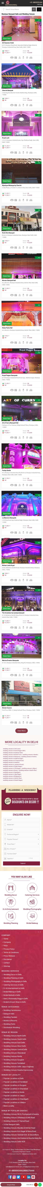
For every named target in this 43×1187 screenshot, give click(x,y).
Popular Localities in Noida (14, 1092)
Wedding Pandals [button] (10, 1017)
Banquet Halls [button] (9, 1014)
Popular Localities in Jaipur (14, 1096)
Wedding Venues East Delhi (14, 1043)
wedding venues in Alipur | (29, 768)
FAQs (6, 946)
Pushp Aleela (6, 470)
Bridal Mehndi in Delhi (12, 995)
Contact (7, 963)
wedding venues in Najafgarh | (12, 772)
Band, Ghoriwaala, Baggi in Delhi (16, 999)
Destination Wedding (12, 1027)
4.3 (38, 590)
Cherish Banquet (7, 90)
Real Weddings (35, 1149)
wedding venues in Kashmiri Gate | (13, 752)
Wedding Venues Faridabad (14, 1063)
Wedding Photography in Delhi (15, 981)
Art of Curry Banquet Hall (10, 423)
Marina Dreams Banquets (10, 660)
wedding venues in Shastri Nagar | (13, 780)
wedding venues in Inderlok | (11, 762)
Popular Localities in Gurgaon (15, 1085)
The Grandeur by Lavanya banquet (13, 613)
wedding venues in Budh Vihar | (28, 770)
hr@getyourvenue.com (29, 1154)
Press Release (9, 956)
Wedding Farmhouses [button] (12, 1010)
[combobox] (21, 834)
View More (22, 731)
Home (6, 939)
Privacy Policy (9, 949)
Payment (22, 1151)
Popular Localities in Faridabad (15, 1082)
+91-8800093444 (36, 2)
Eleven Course (7, 708)
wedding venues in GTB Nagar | (12, 768)
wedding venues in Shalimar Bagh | (13, 758)
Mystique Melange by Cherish (11, 185)
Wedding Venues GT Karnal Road (16, 1121)
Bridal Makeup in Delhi (12, 992)
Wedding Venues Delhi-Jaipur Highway (19, 1067)
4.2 (38, 68)
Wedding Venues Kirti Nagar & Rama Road (20, 1131)
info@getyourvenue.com (31, 1167)
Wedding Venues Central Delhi (15, 1049)
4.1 (38, 638)
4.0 (38, 543)
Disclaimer (8, 959)
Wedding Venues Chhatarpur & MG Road (19, 1118)
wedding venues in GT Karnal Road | (13, 760)
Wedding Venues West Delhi (15, 1046)
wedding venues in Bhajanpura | (12, 776)
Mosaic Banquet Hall (9, 280)
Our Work (27, 1149)
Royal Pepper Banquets (9, 375)
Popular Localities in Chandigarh (16, 1099)
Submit (22, 863)
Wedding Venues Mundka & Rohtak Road (19, 1128)
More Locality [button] (9, 1106)
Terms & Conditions (11, 952)
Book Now (6, 38)
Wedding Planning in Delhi (13, 978)
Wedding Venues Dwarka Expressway (18, 1070)
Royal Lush (5, 138)
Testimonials (19, 1149)
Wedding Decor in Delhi (13, 975)
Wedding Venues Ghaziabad (14, 1053)
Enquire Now (11, 1185)
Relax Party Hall (7, 328)
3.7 (38, 20)
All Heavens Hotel (8, 43)
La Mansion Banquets (9, 518)
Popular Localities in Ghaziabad (16, 1089)
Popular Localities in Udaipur (15, 1102)
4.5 (38, 115)
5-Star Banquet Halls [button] (12, 1125)
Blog (12, 1149)
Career (28, 1151)
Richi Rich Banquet (8, 233)
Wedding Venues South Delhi (15, 1039)
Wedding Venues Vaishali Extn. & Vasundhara (21, 1135)
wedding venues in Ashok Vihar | (12, 778)
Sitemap (7, 966)
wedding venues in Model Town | (13, 754)
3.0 (38, 685)
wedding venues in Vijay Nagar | (12, 774)
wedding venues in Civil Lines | (12, 748)
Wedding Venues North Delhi (15, 1036)
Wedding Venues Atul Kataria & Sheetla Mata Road (23, 1138)
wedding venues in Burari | (11, 770)
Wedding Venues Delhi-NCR (14, 1142)
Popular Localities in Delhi (14, 1078)
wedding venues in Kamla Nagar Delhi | (14, 750)
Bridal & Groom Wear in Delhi (15, 1002)
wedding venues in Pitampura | (12, 756)
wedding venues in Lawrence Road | (13, 764)
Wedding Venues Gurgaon (14, 1060)
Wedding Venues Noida (13, 1056)
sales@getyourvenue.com (14, 1167)
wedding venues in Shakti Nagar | (13, 766)
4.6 (38, 210)
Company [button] (7, 942)
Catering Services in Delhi (13, 985)
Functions (15, 1151)
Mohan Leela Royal (8, 565)
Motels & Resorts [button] (10, 1021)
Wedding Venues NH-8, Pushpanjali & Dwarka (21, 1114)
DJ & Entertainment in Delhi (14, 988)
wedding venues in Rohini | (29, 756)
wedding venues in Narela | (31, 754)
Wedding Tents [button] (9, 1024)
